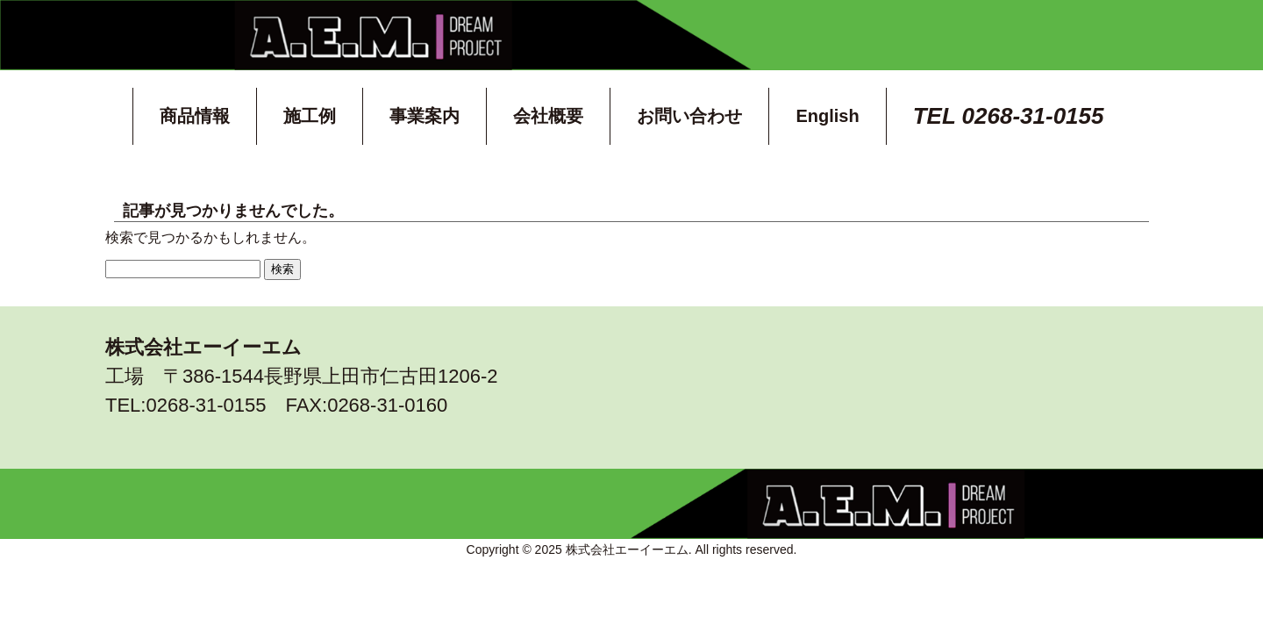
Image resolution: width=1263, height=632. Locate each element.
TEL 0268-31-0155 (1008, 116)
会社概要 (548, 116)
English (827, 116)
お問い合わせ (689, 116)
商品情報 (195, 116)
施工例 (309, 116)
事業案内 (424, 116)
